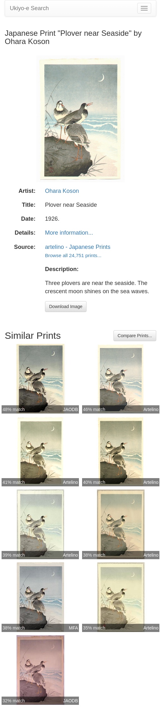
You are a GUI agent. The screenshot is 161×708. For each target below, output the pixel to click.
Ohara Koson (62, 191)
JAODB (70, 409)
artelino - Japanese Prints (77, 247)
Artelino (151, 409)
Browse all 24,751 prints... (73, 255)
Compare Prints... (135, 335)
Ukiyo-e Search (29, 8)
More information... (69, 233)
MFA (73, 627)
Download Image (65, 306)
